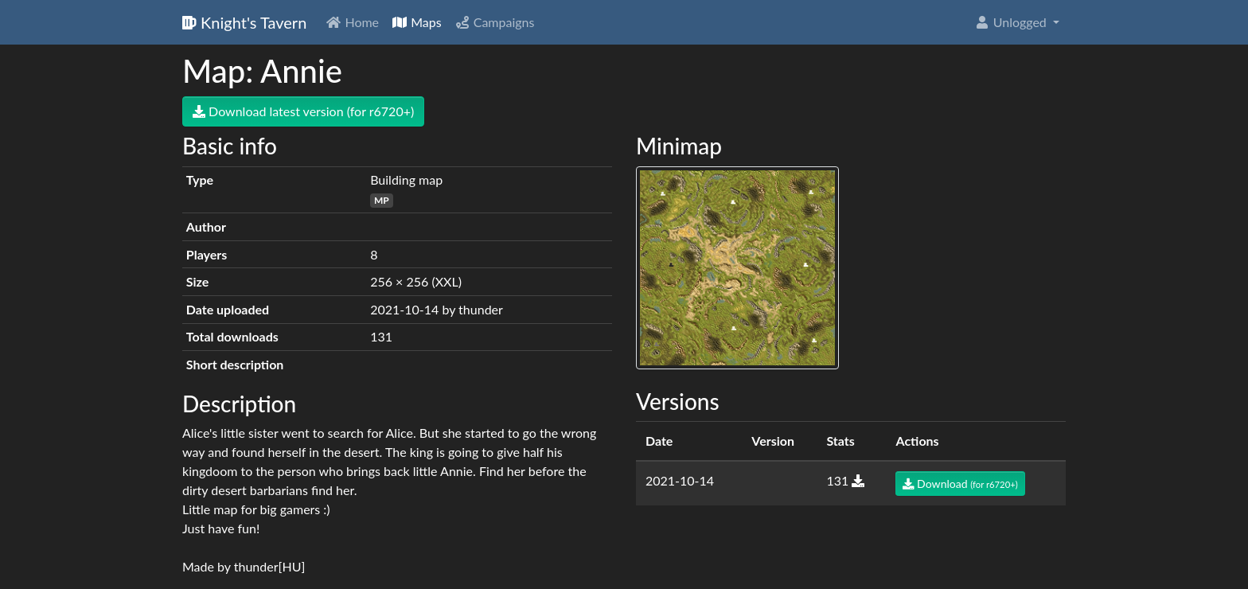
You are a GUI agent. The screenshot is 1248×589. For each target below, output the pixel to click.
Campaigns (494, 21)
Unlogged (1012, 21)
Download (960, 483)
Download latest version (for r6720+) (303, 111)
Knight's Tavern (244, 22)
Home (352, 21)
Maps (417, 21)
